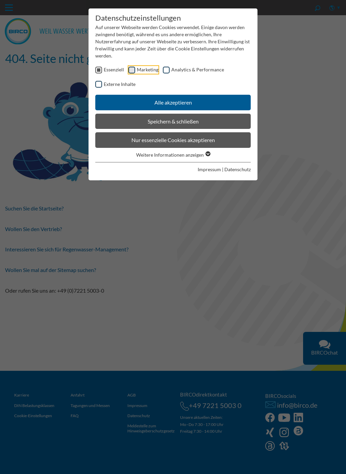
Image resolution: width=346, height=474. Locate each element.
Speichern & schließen (173, 121)
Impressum (209, 169)
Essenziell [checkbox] (114, 69)
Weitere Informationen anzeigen (173, 155)
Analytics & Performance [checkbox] (197, 69)
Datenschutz (237, 169)
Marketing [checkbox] (147, 69)
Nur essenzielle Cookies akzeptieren (173, 140)
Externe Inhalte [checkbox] (119, 84)
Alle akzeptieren (173, 102)
